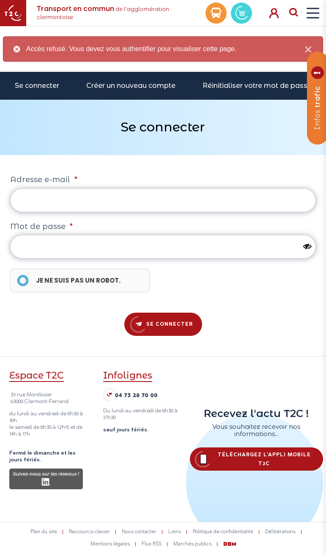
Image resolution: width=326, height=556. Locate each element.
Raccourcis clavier (89, 531)
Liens (174, 531)
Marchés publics (192, 544)
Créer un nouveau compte (130, 86)
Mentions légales (110, 544)
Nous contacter (139, 531)
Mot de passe (41, 226)
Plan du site (43, 531)
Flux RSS (152, 544)
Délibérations (280, 531)
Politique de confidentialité (223, 531)
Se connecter (37, 86)
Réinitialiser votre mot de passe (257, 86)
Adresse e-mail (43, 179)
